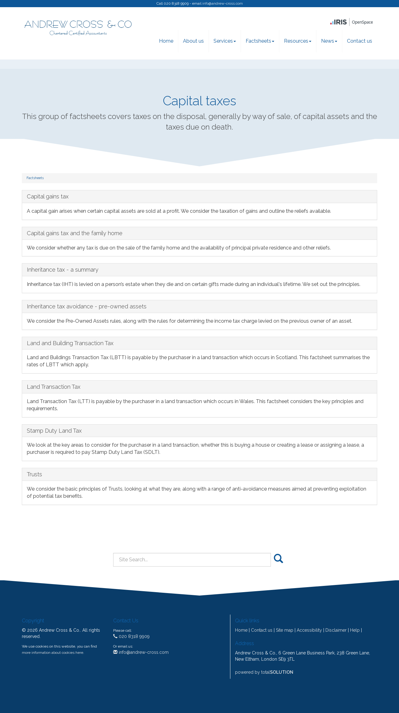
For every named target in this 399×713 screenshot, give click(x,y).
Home (166, 41)
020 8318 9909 (131, 636)
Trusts (34, 474)
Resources (297, 41)
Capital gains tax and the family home (75, 233)
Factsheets (260, 41)
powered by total (264, 672)
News (329, 41)
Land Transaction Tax (53, 386)
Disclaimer (336, 630)
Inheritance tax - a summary (63, 269)
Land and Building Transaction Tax (70, 343)
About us (193, 41)
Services (225, 41)
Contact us (359, 41)
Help (355, 630)
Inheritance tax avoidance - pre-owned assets (87, 306)
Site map (284, 630)
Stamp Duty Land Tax (54, 430)
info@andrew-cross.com (222, 3)
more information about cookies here (52, 652)
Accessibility (309, 630)
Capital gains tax (48, 196)
